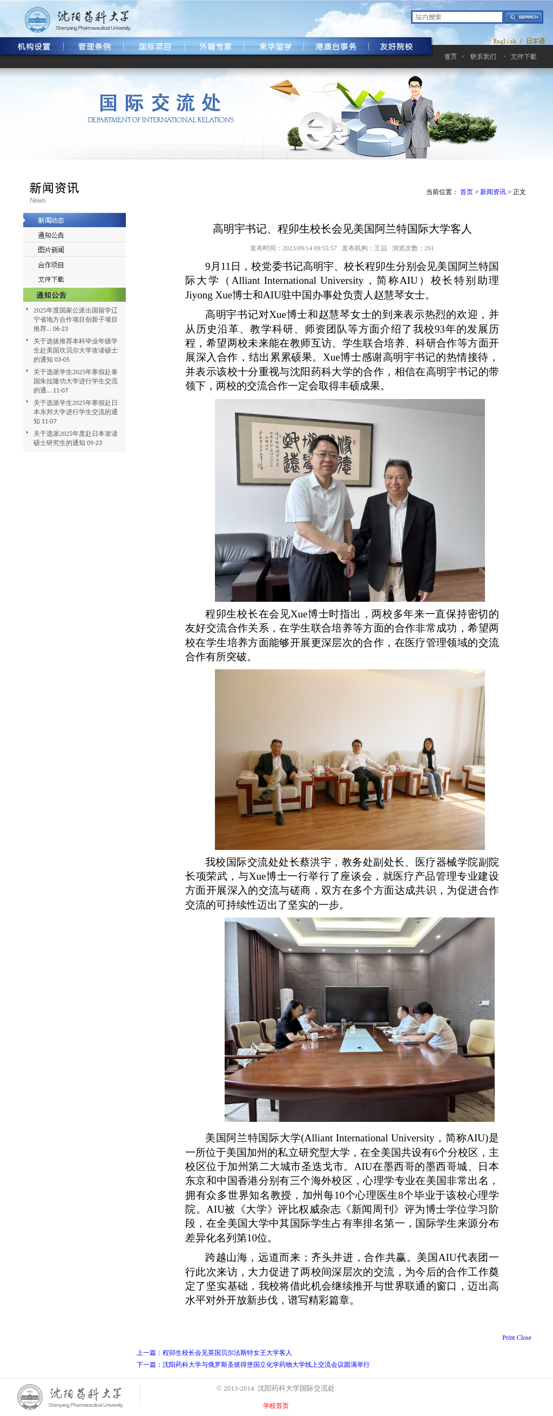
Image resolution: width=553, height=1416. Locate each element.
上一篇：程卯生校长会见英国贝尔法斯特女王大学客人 (214, 1353)
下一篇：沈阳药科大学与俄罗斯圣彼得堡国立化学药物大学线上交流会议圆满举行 (253, 1364)
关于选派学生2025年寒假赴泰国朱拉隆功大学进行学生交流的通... (75, 381)
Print (508, 1337)
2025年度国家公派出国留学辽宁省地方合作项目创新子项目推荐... (75, 320)
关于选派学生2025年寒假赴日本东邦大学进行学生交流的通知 (75, 412)
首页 (466, 192)
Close (524, 1337)
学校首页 (276, 1406)
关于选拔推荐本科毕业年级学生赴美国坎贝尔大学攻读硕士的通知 (75, 350)
